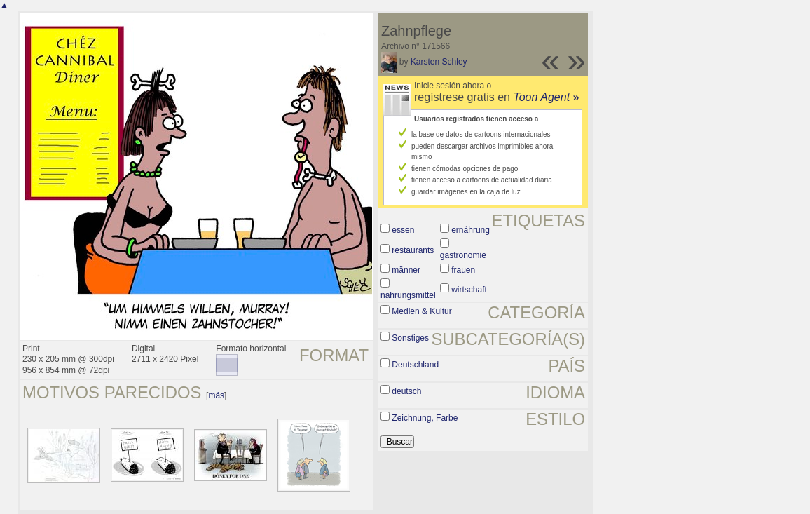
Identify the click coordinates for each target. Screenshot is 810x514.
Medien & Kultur (421, 311)
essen (403, 230)
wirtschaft (469, 290)
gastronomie (463, 255)
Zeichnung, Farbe (425, 418)
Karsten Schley (439, 62)
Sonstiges (410, 338)
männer (406, 270)
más (216, 395)
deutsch (406, 391)
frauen (463, 270)
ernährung (470, 230)
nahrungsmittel (408, 295)
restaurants (413, 250)
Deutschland (415, 365)
